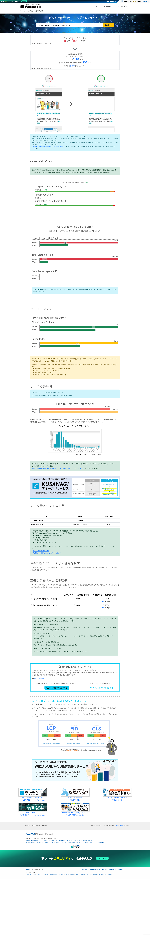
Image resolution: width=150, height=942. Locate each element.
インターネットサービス (31, 937)
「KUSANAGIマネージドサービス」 (70, 468)
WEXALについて (39, 741)
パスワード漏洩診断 (60, 903)
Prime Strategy (118, 888)
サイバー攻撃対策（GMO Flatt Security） (74, 905)
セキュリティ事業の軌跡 (99, 905)
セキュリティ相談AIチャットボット (86, 903)
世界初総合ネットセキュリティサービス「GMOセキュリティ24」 (40, 903)
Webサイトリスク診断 (71, 903)
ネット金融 (89, 937)
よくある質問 (122, 6)
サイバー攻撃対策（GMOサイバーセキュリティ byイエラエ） (50, 905)
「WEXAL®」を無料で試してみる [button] (100, 751)
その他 (109, 937)
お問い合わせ (36, 888)
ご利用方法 (98, 6)
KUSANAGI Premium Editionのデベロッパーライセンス (48, 146)
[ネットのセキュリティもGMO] (14, 1)
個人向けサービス (102, 937)
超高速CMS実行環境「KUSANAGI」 (44, 468)
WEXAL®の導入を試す (41, 551)
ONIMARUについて (110, 6)
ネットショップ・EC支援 (43, 937)
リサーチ (77, 937)
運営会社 (27, 888)
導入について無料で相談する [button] (57, 751)
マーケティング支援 (70, 937)
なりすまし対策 (88, 905)
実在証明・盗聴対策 (30, 905)
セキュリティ (61, 937)
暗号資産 (95, 937)
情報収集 (83, 937)
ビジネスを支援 (53, 937)
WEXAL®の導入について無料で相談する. (47, 553)
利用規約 (44, 888)
